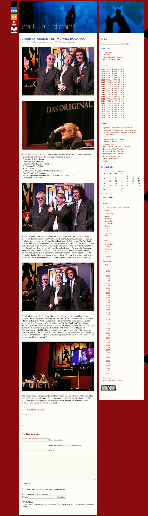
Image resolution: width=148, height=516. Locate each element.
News (105, 240)
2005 (103, 113)
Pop (106, 251)
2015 (103, 93)
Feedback (106, 55)
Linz (106, 228)
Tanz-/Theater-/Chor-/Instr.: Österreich (116, 146)
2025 (103, 71)
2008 (103, 107)
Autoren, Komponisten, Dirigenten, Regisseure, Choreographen (119, 133)
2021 (103, 80)
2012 (103, 99)
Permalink (28, 414)
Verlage (105, 161)
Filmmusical (109, 223)
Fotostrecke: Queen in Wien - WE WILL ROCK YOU (53, 38)
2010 (103, 103)
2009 (103, 105)
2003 (103, 118)
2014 (103, 95)
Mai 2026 (121, 171)
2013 (103, 97)
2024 (103, 74)
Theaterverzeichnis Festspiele (113, 149)
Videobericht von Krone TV (34, 410)
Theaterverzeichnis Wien (112, 156)
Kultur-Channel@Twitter (112, 59)
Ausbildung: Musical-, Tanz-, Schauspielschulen (120, 130)
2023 (103, 76)
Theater (107, 254)
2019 (103, 84)
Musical (106, 210)
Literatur (108, 246)
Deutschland (109, 221)
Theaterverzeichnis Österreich (113, 151)
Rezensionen (107, 261)
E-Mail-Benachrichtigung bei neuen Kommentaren (45, 490)
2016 (103, 90)
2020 (103, 82)
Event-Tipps (109, 244)
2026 (103, 69)
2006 (103, 111)
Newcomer (108, 249)
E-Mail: (38, 497)
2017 (103, 88)
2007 (103, 109)
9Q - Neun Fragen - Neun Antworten (116, 207)
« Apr (104, 189)
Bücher (107, 265)
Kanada (107, 226)
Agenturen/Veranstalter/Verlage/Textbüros (118, 128)
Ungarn (107, 231)
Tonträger (108, 256)
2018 (103, 86)
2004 (103, 116)
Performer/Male (108, 144)
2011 (103, 101)
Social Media (107, 378)
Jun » (139, 189)
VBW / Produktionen (110, 158)
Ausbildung (109, 214)
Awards (107, 216)
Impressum (107, 52)
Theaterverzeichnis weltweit (113, 154)
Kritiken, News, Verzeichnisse (113, 139)
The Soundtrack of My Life (112, 380)
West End (108, 233)
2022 (103, 78)
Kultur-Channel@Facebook (112, 57)
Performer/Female (109, 142)
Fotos (73, 42)
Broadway (108, 219)
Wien (69, 42)
